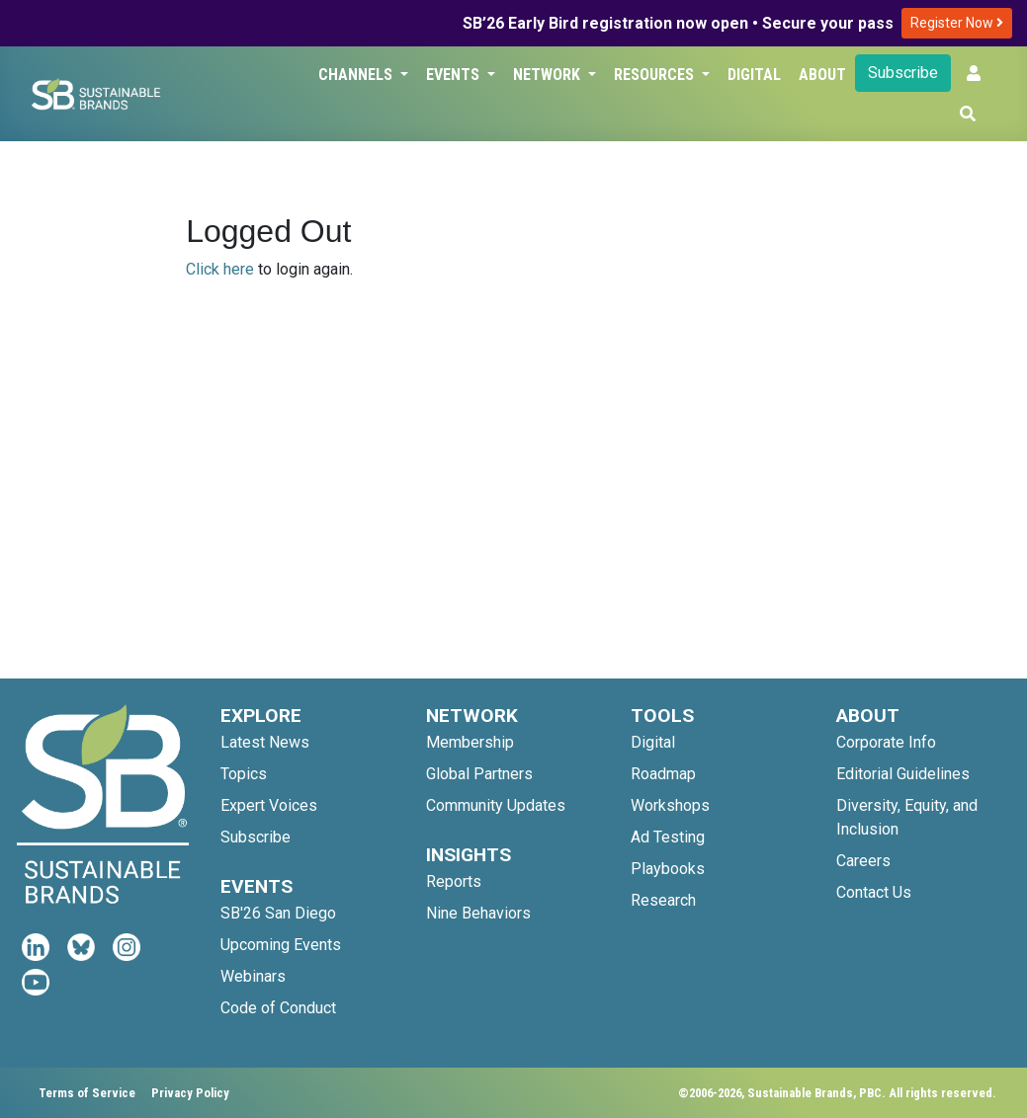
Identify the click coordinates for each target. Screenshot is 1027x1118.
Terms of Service (87, 1092)
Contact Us (873, 892)
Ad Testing (668, 837)
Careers (863, 860)
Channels (357, 74)
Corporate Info (886, 742)
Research (663, 900)
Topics (243, 773)
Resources (656, 74)
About (822, 74)
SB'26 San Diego (278, 913)
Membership (470, 742)
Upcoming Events (280, 944)
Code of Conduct (278, 1007)
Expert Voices (268, 805)
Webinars (253, 976)
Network (548, 74)
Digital (754, 74)
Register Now (956, 23)
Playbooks (668, 868)
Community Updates (495, 805)
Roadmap (663, 773)
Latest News (264, 742)
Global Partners (479, 773)
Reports (453, 881)
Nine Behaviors (478, 913)
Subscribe (903, 72)
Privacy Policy (190, 1092)
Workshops (670, 805)
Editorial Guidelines (903, 773)
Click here (220, 269)
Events (454, 74)
